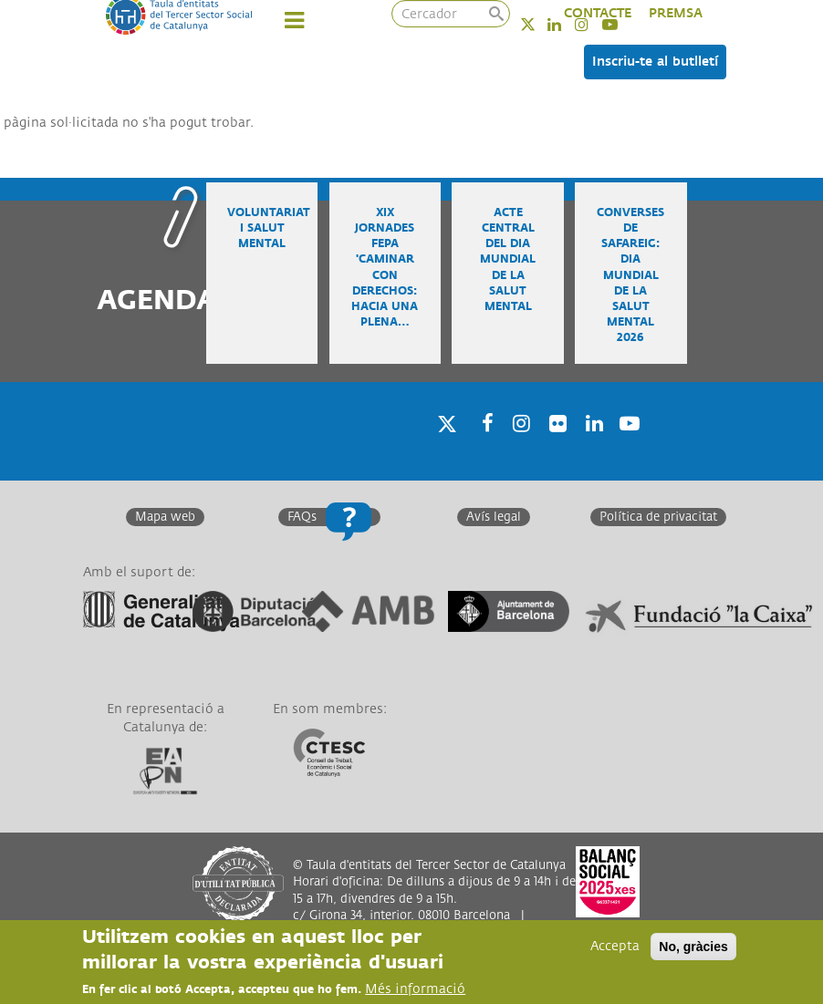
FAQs (302, 517)
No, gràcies (693, 946)
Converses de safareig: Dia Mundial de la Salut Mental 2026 (630, 275)
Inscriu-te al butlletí (655, 61)
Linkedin (566, 24)
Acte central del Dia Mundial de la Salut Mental (508, 260)
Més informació (415, 989)
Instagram (518, 447)
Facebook (482, 447)
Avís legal (493, 517)
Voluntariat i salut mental (268, 228)
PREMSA (676, 13)
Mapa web (165, 517)
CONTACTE (597, 13)
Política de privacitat (658, 517)
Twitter (540, 24)
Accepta (615, 946)
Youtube (628, 447)
